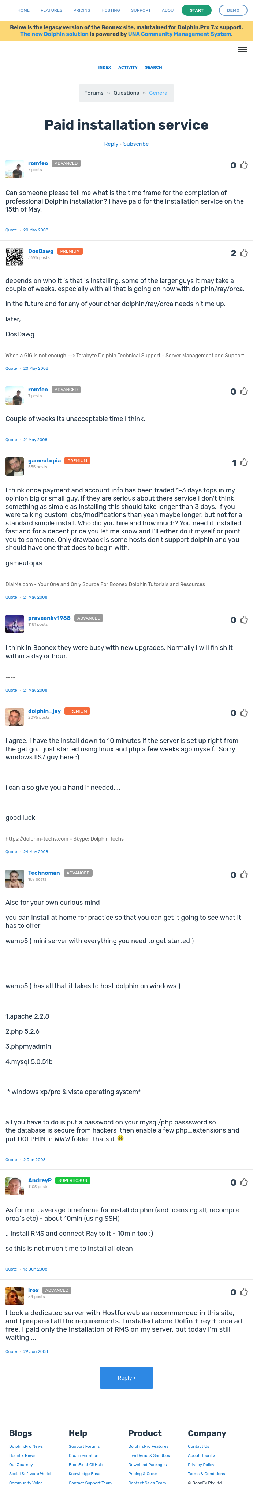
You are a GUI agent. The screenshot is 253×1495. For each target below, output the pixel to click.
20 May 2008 (35, 230)
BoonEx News (22, 1455)
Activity (128, 67)
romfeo (38, 163)
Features (51, 10)
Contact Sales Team (147, 1482)
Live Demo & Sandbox (149, 1455)
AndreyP (40, 1180)
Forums (94, 93)
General (159, 93)
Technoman (44, 873)
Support (141, 10)
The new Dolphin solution (54, 34)
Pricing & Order (143, 1473)
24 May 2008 (35, 851)
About (169, 10)
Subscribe (136, 144)
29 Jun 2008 (35, 1351)
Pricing (81, 10)
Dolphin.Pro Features (149, 1446)
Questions (126, 93)
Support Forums (84, 1446)
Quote (11, 230)
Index (104, 67)
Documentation (83, 1455)
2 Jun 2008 (34, 1159)
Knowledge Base (84, 1473)
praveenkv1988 (49, 618)
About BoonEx (201, 1455)
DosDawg (41, 251)
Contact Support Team (90, 1482)
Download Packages (148, 1464)
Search (153, 67)
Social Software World (30, 1473)
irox (33, 1290)
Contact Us (198, 1446)
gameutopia (44, 460)
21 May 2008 (35, 439)
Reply (111, 144)
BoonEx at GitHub (86, 1464)
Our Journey (21, 1464)
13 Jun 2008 (35, 1269)
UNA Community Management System (179, 34)
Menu (241, 45)
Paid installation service (126, 125)
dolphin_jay (44, 711)
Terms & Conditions (206, 1473)
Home (24, 10)
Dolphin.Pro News (26, 1446)
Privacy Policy (201, 1464)
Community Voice (25, 1482)
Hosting (110, 10)
